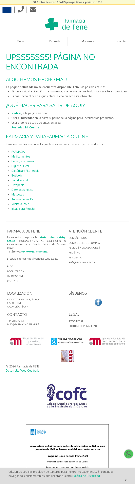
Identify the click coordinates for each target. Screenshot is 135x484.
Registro (74, 252)
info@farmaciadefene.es (23, 324)
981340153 (41, 251)
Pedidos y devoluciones (84, 247)
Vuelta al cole (20, 204)
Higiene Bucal (20, 166)
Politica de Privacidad (83, 326)
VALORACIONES (16, 276)
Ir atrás (16, 113)
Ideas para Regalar (23, 208)
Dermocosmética (22, 189)
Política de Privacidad (86, 475)
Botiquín (16, 175)
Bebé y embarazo (22, 161)
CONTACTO (13, 281)
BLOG (10, 266)
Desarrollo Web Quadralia (23, 370)
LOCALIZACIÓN (15, 271)
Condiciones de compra (84, 242)
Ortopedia (17, 185)
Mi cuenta (75, 257)
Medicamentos (20, 156)
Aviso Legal (76, 321)
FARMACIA (18, 151)
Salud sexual (19, 180)
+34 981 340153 (15, 320)
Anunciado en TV (22, 199)
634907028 (27, 251)
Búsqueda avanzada (82, 262)
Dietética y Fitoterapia (25, 170)
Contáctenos (78, 237)
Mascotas (17, 194)
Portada (17, 127)
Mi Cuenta (32, 127)
